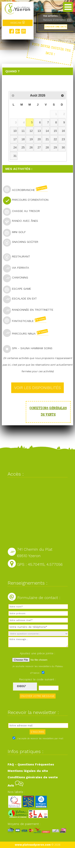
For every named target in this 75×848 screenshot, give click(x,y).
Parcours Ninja (27, 333)
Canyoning (17, 278)
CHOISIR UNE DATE (56, 26)
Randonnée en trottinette (30, 310)
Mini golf (16, 232)
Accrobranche (27, 189)
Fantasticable (26, 320)
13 (39, 130)
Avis (15, 785)
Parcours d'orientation (27, 200)
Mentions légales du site (28, 771)
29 (55, 147)
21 (47, 139)
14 (47, 130)
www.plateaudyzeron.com (33, 844)
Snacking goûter (22, 242)
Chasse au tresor (23, 211)
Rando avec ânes (22, 221)
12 (31, 130)
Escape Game (18, 289)
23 (63, 139)
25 (23, 147)
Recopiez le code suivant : (37, 679)
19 (31, 139)
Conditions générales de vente (33, 777)
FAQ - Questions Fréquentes (31, 764)
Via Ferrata (17, 268)
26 (31, 147)
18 (23, 139)
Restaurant (18, 257)
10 (15, 130)
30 (63, 147)
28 (47, 147)
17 (15, 139)
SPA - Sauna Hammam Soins (29, 348)
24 (15, 147)
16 (63, 130)
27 (39, 147)
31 (15, 155)
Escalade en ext (21, 299)
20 (39, 139)
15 (55, 130)
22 (55, 139)
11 (23, 130)
